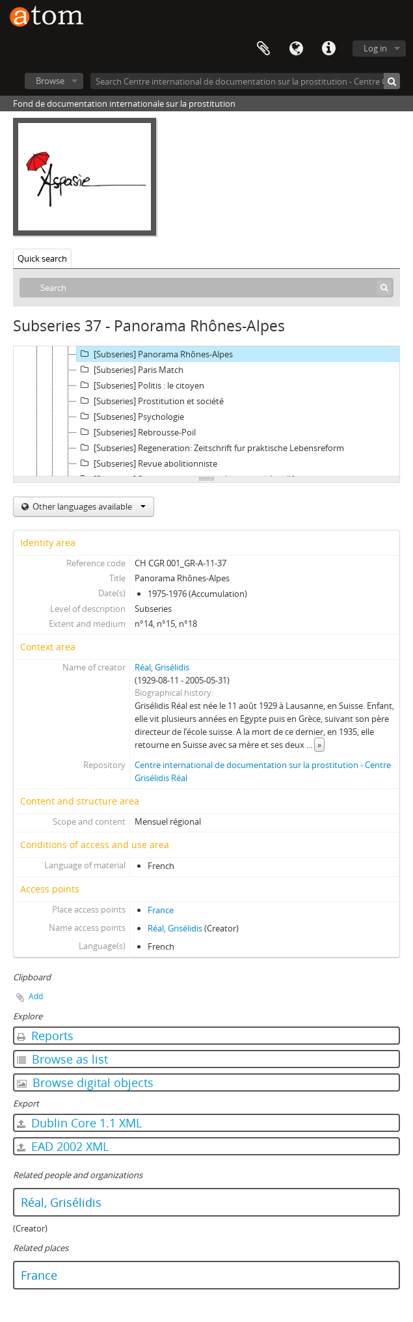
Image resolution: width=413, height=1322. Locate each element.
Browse (50, 81)
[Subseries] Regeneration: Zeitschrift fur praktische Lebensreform (210, 448)
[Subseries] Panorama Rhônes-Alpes (155, 354)
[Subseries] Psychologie (130, 416)
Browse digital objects (85, 1082)
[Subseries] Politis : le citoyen (140, 385)
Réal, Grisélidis (162, 667)
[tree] (206, 411)
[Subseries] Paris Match (130, 370)
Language (296, 49)
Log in (375, 48)
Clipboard (263, 49)
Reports (45, 1035)
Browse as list (62, 1059)
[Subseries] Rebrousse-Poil (136, 432)
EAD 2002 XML (63, 1146)
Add (36, 996)
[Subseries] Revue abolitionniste (147, 463)
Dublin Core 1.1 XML (79, 1123)
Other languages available (88, 506)
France (161, 910)
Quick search (42, 258)
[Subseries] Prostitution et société (150, 401)
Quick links (328, 49)
